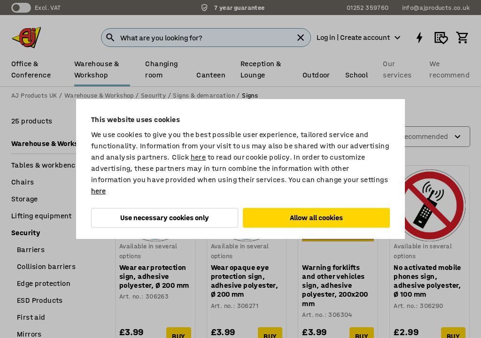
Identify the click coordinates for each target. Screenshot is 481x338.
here (198, 157)
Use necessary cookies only (164, 217)
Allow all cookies (316, 217)
